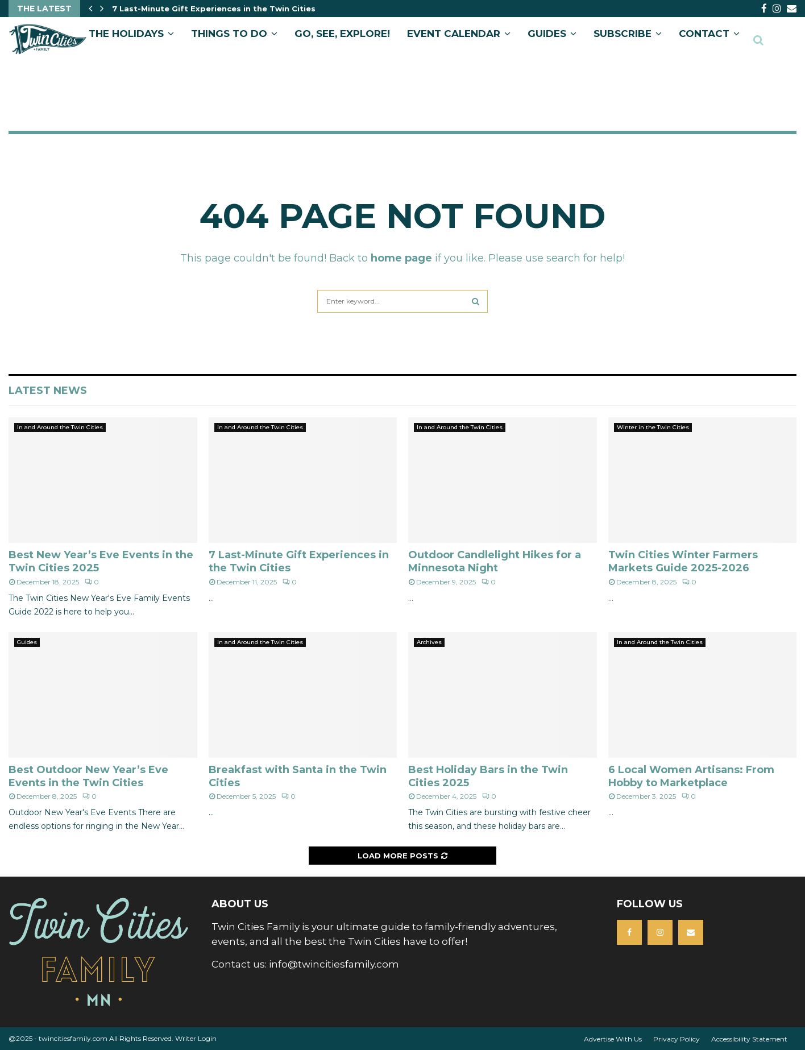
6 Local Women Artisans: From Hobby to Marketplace (691, 776)
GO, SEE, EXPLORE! (342, 33)
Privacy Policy (676, 1039)
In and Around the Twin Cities (60, 427)
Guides (27, 642)
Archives (429, 642)
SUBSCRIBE (623, 33)
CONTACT (704, 33)
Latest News (48, 390)
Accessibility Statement (749, 1039)
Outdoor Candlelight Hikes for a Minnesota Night (494, 561)
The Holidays (126, 33)
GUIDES (547, 33)
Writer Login (196, 1038)
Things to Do (229, 33)
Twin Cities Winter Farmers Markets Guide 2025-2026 (683, 561)
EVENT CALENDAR (453, 33)
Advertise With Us (613, 1039)
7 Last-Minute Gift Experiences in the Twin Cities (214, 8)
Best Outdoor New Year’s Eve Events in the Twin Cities (88, 776)
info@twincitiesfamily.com (334, 964)
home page (401, 258)
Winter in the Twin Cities (653, 427)
